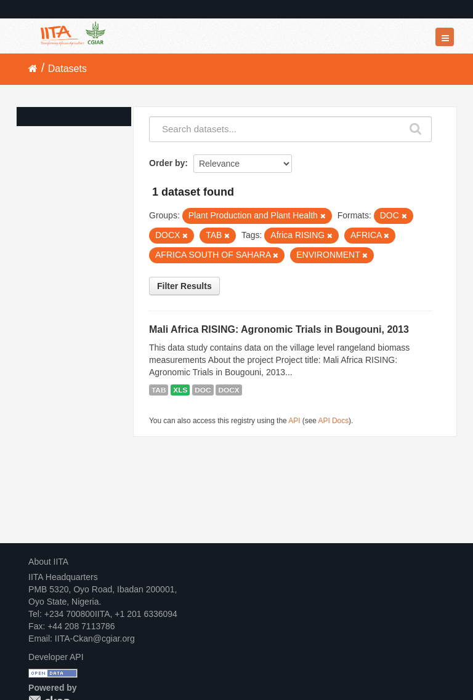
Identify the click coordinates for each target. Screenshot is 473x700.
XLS (180, 390)
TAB (159, 390)
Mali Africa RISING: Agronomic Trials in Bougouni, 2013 (279, 329)
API (294, 420)
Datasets (67, 68)
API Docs (333, 420)
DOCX (228, 390)
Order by (167, 163)
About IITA (48, 562)
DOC (203, 390)
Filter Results (184, 286)
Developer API (56, 657)
